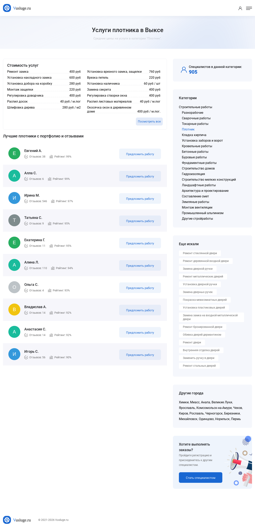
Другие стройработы (197, 218)
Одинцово (206, 419)
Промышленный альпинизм (203, 213)
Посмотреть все (149, 121)
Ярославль (187, 408)
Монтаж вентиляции (197, 207)
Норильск (222, 419)
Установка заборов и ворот (202, 140)
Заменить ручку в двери (198, 358)
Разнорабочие (192, 113)
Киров (183, 413)
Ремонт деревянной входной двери (206, 261)
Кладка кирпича (194, 135)
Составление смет (195, 196)
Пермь (236, 419)
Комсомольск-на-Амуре (214, 408)
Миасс (195, 402)
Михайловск (188, 419)
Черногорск (214, 413)
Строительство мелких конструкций (209, 179)
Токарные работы (195, 124)
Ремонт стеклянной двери (200, 253)
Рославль (196, 413)
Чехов (237, 408)
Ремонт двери (192, 342)
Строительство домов (198, 168)
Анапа (205, 402)
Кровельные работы (197, 146)
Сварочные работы (196, 118)
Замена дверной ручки (198, 268)
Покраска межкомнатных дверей (205, 299)
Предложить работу (140, 154)
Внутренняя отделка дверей (201, 350)
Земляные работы (195, 202)
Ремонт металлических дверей (203, 276)
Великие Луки (222, 402)
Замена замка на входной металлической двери (210, 317)
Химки (184, 402)
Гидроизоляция (193, 174)
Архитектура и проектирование (205, 191)
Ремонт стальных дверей (199, 365)
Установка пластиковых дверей (204, 307)
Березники (232, 413)
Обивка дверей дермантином (202, 334)
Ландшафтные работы (199, 185)
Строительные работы (195, 107)
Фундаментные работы (199, 163)
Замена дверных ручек (198, 292)
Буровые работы (194, 157)
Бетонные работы (195, 152)
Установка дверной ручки (200, 284)
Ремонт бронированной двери (202, 326)
